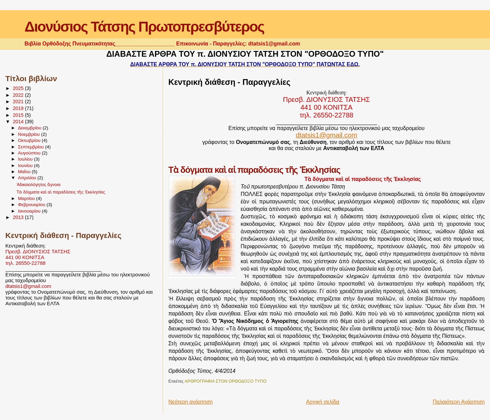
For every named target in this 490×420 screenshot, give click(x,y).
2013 (19, 217)
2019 (19, 108)
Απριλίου (27, 177)
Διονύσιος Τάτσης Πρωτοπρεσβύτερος (144, 27)
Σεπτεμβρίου (31, 146)
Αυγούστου (30, 153)
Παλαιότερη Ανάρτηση (458, 402)
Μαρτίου (27, 198)
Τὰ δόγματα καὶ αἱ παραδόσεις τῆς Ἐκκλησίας (61, 192)
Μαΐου (25, 171)
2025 (19, 88)
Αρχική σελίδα (322, 402)
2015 (19, 115)
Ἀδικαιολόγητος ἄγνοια (39, 184)
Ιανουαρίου (30, 211)
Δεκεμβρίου (30, 127)
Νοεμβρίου (29, 134)
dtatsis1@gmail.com (28, 286)
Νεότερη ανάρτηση (190, 402)
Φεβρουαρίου (32, 204)
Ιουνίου (26, 165)
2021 (19, 101)
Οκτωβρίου (30, 140)
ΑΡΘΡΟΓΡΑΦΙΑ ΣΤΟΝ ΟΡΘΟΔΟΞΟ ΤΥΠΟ (225, 381)
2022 (19, 95)
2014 (19, 121)
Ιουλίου (26, 159)
